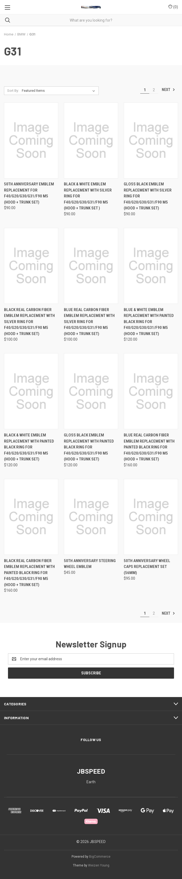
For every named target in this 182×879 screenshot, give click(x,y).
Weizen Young (98, 865)
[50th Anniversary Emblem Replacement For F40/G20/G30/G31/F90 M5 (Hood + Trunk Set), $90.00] (31, 140)
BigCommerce (99, 856)
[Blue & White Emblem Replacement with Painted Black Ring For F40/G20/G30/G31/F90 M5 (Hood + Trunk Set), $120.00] (151, 266)
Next (168, 89)
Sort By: (13, 91)
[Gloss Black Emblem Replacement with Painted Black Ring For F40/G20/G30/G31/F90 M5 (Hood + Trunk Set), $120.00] (91, 391)
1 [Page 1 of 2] (145, 90)
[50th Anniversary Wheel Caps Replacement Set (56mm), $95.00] (151, 517)
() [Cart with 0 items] (173, 6)
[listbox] (59, 91)
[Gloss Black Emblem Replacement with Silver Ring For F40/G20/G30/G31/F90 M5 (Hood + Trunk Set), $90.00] (151, 140)
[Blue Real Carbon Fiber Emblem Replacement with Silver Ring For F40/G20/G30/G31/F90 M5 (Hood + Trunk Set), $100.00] (91, 266)
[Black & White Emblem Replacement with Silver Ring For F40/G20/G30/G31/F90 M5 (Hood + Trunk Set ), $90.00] (91, 140)
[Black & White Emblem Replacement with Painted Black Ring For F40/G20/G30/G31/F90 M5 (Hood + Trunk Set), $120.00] (31, 391)
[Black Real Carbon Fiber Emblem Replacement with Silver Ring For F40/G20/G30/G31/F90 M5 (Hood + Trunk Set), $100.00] (31, 266)
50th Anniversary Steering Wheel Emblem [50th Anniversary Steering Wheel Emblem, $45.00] (90, 563)
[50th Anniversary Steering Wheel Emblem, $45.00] (91, 517)
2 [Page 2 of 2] (154, 90)
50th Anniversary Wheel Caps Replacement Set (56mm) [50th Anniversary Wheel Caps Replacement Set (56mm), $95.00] (147, 566)
